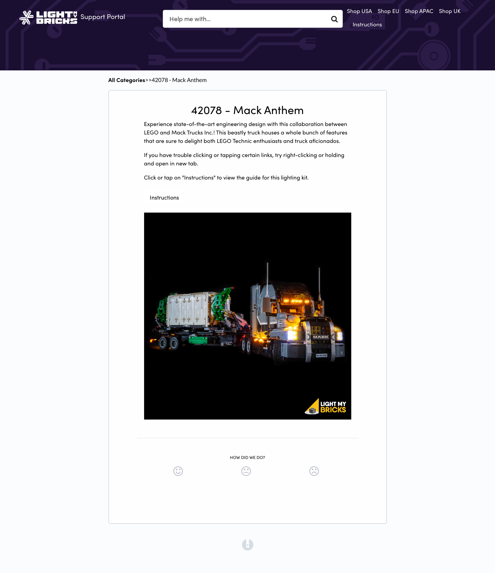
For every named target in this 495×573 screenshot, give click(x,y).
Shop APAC (419, 11)
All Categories (127, 80)
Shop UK (449, 11)
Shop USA (359, 11)
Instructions (367, 24)
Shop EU (388, 11)
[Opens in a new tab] (247, 544)
